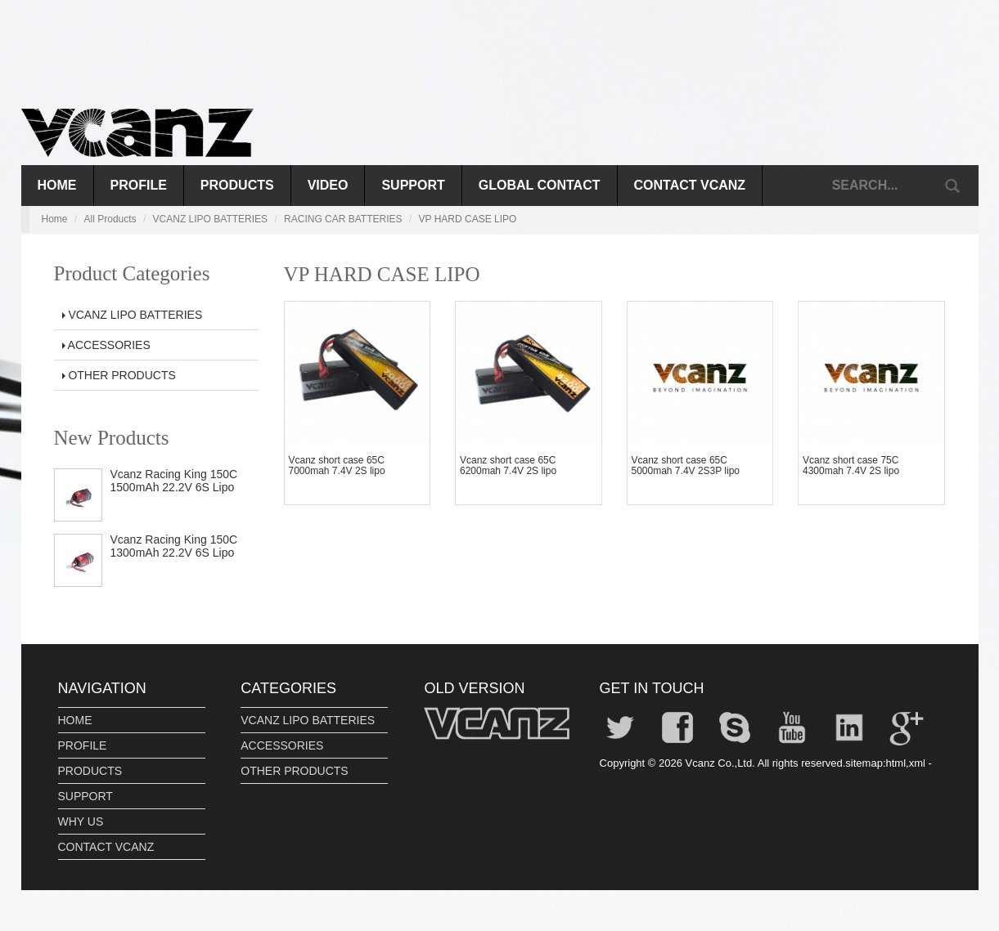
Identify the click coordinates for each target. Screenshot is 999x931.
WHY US (81, 821)
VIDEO (328, 185)
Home (57, 185)
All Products (110, 219)
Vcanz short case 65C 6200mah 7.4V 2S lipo (508, 465)
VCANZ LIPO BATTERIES (210, 219)
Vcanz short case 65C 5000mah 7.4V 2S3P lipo (686, 465)
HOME (75, 720)
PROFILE (138, 185)
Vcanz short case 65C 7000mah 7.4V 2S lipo (337, 465)
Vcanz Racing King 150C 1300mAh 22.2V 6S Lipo (174, 545)
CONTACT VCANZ (690, 185)
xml (917, 763)
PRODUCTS (237, 185)
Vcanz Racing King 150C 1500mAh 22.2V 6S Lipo (174, 480)
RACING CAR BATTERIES (343, 219)
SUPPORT (412, 185)
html (896, 763)
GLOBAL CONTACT (540, 185)
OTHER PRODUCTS (119, 375)
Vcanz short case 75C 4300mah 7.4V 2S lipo (851, 465)
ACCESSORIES (106, 344)
